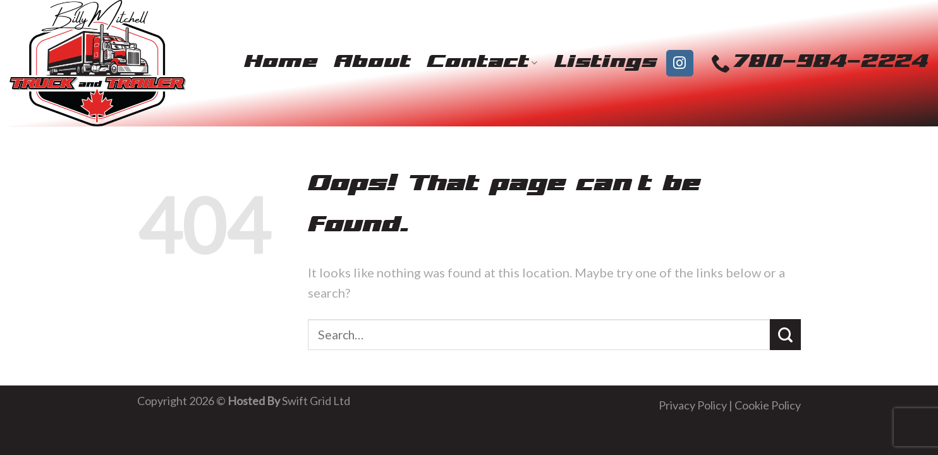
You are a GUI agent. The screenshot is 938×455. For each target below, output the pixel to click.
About (372, 63)
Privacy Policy (693, 405)
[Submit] (785, 334)
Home (280, 63)
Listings (605, 63)
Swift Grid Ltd (315, 401)
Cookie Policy (767, 405)
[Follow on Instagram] (679, 63)
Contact (482, 63)
